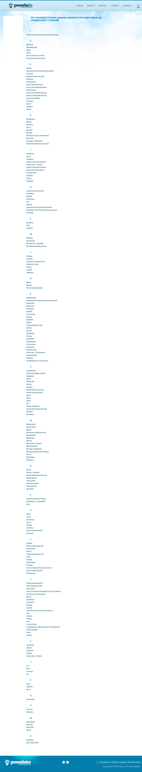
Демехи (29, 196)
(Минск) (39, 443)
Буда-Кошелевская (33, 98)
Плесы (28, 517)
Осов (28, 504)
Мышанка (29, 460)
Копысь (29, 336)
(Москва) (45, 451)
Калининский (31, 298)
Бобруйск (29, 79)
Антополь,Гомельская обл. (36, 58)
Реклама (122, 762)
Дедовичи (30, 193)
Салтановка (30, 588)
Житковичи (30, 241)
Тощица (29, 653)
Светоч (29, 597)
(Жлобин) (40, 243)
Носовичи (30, 489)
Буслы (28, 104)
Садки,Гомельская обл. (34, 583)
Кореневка (30, 339)
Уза (27, 666)
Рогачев (29, 559)
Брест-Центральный (33, 87)
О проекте (115, 6)
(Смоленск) (48, 610)
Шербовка (30, 727)
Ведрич (29, 122)
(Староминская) (54, 627)
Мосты (28, 454)
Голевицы (29, 159)
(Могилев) (38, 449)
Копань (29, 330)
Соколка (29, 616)
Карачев (29, 311)
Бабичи (29, 68)
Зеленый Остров (32, 264)
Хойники (29, 686)
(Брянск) (43, 93)
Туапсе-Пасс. (31, 656)
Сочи (28, 621)
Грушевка (29, 181)
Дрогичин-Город (32, 210)
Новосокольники (32, 483)
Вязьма (29, 143)
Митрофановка (31, 446)
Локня (28, 400)
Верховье (29, 124)
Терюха (29, 648)
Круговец (29, 358)
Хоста (28, 689)
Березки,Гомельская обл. (35, 76)
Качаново (29, 319)
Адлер (28, 50)
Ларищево (30, 376)
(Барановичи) (49, 71)
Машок (28, 429)
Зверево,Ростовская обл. (35, 261)
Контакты (127, 6)
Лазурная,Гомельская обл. (36, 373)
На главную (104, 762)
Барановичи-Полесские (34, 71)
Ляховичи (30, 414)
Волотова (29, 138)
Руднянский (30, 573)
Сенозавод (30, 602)
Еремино (29, 228)
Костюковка (30, 344)
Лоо (27, 403)
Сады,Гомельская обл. (34, 586)
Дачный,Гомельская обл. (35, 191)
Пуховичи (29, 533)
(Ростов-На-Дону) (45, 568)
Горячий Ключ (31, 172)
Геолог (28, 156)
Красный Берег (31, 355)
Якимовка (30, 740)
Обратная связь (134, 762)
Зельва (29, 267)
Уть (27, 674)
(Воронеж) (38, 141)
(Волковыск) (44, 135)
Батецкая (29, 73)
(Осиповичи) (40, 501)
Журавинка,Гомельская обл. (36, 246)
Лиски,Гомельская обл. (34, 392)
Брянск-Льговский (33, 93)
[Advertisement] (13, 44)
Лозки (28, 398)
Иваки (28, 282)
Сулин (28, 632)
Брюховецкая (31, 90)
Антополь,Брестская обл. (35, 55)
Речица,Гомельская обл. (35, 554)
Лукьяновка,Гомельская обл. (36, 409)
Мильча (29, 440)
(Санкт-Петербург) (54, 591)
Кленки (29, 322)
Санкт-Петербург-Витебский (36, 591)
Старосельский (31, 629)
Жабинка (29, 238)
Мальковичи (30, 427)
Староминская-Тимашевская (37, 627)
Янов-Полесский (32, 742)
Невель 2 (29, 472)
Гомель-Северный (32, 167)
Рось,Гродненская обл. (34, 570)
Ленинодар (30, 381)
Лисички (29, 387)
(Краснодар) (40, 352)
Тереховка (30, 645)
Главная (79, 6)
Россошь (29, 565)
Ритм (28, 557)
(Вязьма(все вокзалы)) (40, 143)
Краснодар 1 (31, 352)
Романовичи (31, 562)
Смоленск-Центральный (35, 610)
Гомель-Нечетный (32, 162)
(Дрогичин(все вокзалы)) (43, 207)
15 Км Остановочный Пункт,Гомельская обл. (42, 34)
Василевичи (30, 119)
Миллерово (30, 438)
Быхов (28, 109)
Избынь (29, 285)
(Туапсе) (39, 656)
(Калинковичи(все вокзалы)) (46, 300)
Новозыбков (31, 480)
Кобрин (29, 328)
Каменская (30, 306)
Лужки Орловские (32, 406)
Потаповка (30, 519)
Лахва (28, 379)
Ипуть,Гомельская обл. (34, 288)
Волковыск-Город (32, 135)
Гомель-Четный (32, 170)
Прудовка (29, 528)
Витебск (29, 133)
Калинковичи (31, 300)
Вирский (29, 130)
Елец (28, 225)
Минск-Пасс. (31, 443)
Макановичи (30, 424)
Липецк (29, 384)
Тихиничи (29, 650)
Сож (27, 613)
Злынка (29, 270)
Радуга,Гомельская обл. (34, 546)
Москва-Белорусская (34, 451)
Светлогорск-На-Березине (35, 594)
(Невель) (36, 472)
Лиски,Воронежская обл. (35, 390)
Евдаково (29, 222)
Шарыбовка (30, 722)
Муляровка (30, 457)
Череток (29, 709)
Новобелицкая (31, 478)
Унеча (28, 668)
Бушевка (29, 106)
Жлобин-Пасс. (31, 243)
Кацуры (29, 317)
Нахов (28, 469)
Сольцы (29, 618)
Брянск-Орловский (33, 95)
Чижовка (29, 712)
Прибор (29, 525)
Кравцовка (30, 347)
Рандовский (30, 548)
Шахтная (29, 724)
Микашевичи (31, 435)
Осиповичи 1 (31, 501)
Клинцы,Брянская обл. (34, 325)
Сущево (29, 635)
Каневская (30, 309)
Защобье (29, 259)
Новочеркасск (31, 486)
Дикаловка (30, 199)
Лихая (28, 395)
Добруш (29, 204)
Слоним (29, 608)
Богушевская (31, 82)
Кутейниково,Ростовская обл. (37, 361)
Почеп (28, 522)
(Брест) (44, 87)
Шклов (28, 730)
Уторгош (29, 671)
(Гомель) (43, 162)
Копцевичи (30, 333)
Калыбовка (30, 303)
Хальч (28, 684)
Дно (27, 202)
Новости (90, 6)
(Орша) (43, 499)
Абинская (29, 44)
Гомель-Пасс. (31, 164)
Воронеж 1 (30, 141)
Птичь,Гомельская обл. (34, 530)
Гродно (29, 178)
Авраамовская (31, 47)
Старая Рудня (31, 624)
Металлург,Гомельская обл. (36, 432)
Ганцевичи (30, 153)
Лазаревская (31, 370)
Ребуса (28, 551)
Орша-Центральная (33, 499)
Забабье (29, 256)
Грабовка (29, 175)
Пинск (28, 514)
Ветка (28, 127)
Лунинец (29, 411)
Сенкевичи (30, 599)
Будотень (29, 101)
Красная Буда (31, 350)
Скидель (29, 605)
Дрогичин (29, 207)
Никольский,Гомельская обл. (36, 475)
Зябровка (29, 272)
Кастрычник (30, 314)
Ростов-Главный (32, 568)
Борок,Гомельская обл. (34, 84)
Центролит (30, 699)
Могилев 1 (30, 449)
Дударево (30, 213)
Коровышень (31, 341)
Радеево (29, 543)
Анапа (28, 53)
